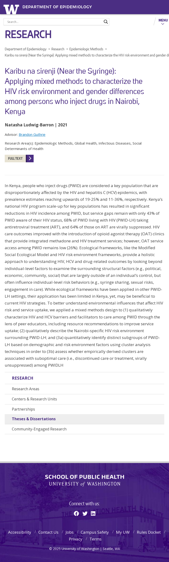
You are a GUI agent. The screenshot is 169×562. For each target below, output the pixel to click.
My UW (123, 532)
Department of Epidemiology (57, 7)
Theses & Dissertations (34, 418)
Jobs (70, 532)
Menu (163, 20)
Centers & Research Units (34, 399)
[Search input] (54, 21)
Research (22, 378)
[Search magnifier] (105, 21)
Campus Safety (95, 532)
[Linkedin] (93, 513)
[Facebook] (76, 513)
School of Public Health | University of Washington (84, 481)
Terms (95, 539)
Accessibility (19, 532)
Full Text (15, 158)
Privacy (75, 539)
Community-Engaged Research (39, 429)
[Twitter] (85, 513)
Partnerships (23, 409)
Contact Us (48, 532)
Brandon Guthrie (32, 134)
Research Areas (25, 388)
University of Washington (12, 9)
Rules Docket (149, 532)
